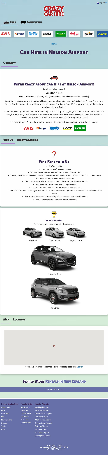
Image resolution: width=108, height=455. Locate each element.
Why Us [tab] (8, 139)
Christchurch (26, 413)
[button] (54, 346)
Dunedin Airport (41, 416)
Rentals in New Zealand (65, 381)
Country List (6, 407)
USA (3, 410)
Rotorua (24, 419)
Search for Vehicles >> (54, 389)
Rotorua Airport (41, 426)
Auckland (25, 416)
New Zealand (6, 420)
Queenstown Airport (43, 423)
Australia (5, 413)
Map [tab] (6, 319)
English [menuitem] (101, 2)
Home (54, 43)
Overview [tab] (9, 62)
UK (2, 416)
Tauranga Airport (42, 432)
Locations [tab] (19, 319)
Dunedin (24, 410)
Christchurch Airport (43, 413)
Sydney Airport (41, 429)
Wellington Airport (42, 435)
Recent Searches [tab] (27, 139)
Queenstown (26, 422)
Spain (3, 426)
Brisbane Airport (42, 410)
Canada (4, 423)
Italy (3, 429)
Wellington (25, 407)
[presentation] (31, 22)
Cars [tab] (9, 22)
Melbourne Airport (43, 420)
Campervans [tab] (31, 22)
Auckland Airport (42, 407)
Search (80, 366)
